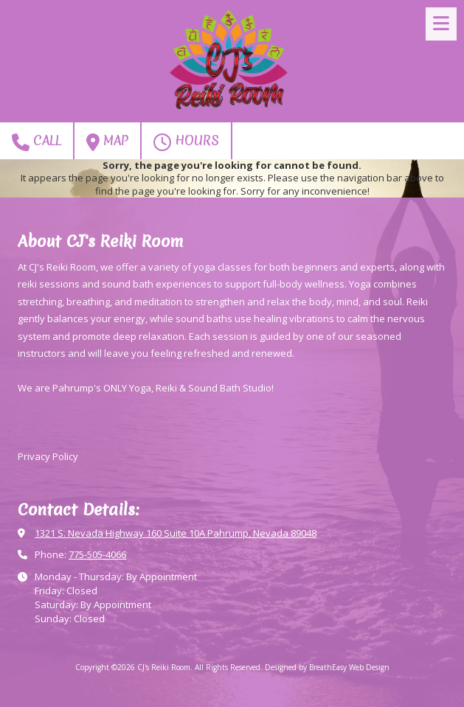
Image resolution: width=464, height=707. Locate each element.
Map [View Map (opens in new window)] (107, 141)
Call (36, 141)
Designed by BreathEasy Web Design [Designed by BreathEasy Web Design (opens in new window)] (327, 667)
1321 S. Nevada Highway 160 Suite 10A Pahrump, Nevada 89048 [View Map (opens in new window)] (175, 533)
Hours (186, 141)
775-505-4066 (97, 554)
